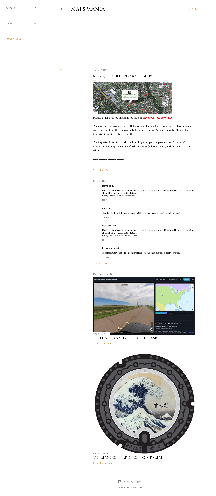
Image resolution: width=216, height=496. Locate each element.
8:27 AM (105, 257)
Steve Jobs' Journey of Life (157, 117)
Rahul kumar (109, 248)
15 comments (106, 343)
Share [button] (63, 70)
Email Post (105, 170)
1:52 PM (105, 200)
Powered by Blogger (129, 482)
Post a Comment (101, 264)
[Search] (193, 9)
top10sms (107, 225)
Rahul (105, 185)
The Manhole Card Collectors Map (128, 457)
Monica (106, 208)
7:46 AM (105, 217)
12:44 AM (106, 240)
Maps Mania (88, 8)
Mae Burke (137, 487)
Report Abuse (14, 38)
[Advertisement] (129, 40)
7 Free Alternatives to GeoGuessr (125, 338)
